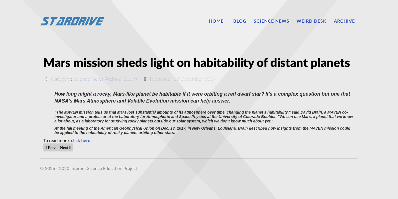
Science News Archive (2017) (105, 79)
